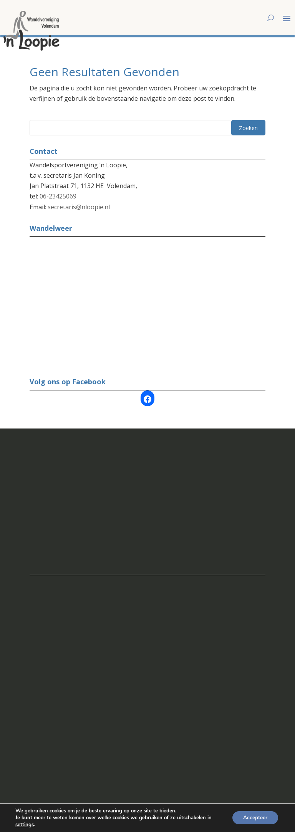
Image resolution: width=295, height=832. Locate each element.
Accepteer (254, 817)
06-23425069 (58, 189)
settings (24, 824)
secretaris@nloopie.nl (79, 200)
